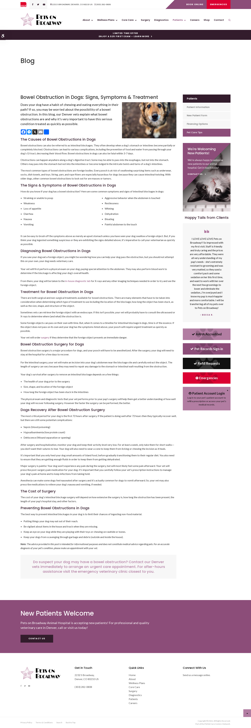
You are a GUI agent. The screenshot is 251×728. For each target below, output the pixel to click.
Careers (194, 20)
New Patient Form (197, 115)
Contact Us (36, 638)
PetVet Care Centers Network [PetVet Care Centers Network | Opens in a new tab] (217, 724)
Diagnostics (161, 20)
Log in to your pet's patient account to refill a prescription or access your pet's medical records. (206, 398)
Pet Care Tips (194, 132)
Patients (178, 20)
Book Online (194, 4)
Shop (207, 20)
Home (132, 675)
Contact (219, 20)
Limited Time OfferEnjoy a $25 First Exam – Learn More (124, 35)
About (86, 20)
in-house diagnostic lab (77, 280)
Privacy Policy (26, 722)
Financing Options (197, 124)
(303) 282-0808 (103, 4)
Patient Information (198, 107)
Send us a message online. (196, 675)
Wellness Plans (105, 20)
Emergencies (218, 4)
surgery (45, 337)
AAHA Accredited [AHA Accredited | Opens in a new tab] (207, 334)
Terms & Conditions (44, 722)
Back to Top (70, 722)
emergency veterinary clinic (103, 571)
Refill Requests (207, 363)
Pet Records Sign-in (206, 349)
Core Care (128, 20)
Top (247, 713)
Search (59, 722)
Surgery (145, 20)
